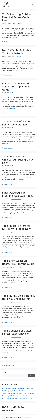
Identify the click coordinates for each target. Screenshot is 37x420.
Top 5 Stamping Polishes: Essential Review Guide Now (17, 17)
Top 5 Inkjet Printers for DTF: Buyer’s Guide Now (16, 227)
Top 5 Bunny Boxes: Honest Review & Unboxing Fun (18, 297)
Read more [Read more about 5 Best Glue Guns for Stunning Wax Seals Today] (24, 213)
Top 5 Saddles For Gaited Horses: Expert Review (17, 332)
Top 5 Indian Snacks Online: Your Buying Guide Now (18, 159)
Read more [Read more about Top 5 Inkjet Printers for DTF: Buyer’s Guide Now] (28, 248)
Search (4, 373)
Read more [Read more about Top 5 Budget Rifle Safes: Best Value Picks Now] (5, 143)
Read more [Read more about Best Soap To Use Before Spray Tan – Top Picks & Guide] (12, 108)
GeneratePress (27, 417)
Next (13, 365)
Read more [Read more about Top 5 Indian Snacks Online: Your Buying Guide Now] (21, 179)
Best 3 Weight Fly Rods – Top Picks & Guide (16, 52)
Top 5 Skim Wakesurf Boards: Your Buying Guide (18, 262)
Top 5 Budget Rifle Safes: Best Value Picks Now (17, 123)
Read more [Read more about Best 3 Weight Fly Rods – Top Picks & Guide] (19, 70)
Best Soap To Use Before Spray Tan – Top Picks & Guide (16, 86)
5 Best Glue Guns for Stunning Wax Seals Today (17, 194)
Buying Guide (8, 42)
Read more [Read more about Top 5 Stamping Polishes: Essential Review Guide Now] (16, 37)
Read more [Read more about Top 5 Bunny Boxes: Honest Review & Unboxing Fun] (17, 317)
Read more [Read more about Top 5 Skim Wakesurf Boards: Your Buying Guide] (12, 283)
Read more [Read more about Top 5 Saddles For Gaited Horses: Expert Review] (5, 353)
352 (9, 365)
